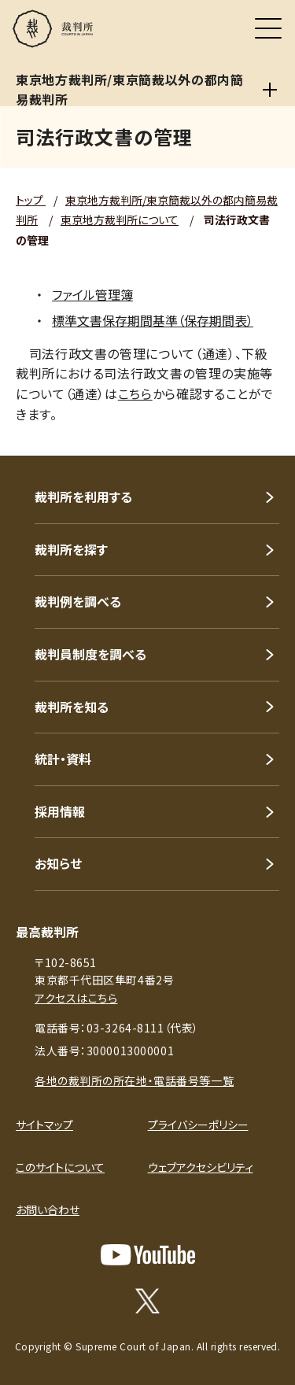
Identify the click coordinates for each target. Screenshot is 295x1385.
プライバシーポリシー (198, 1124)
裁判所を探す (71, 549)
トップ (31, 200)
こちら (135, 393)
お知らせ (58, 863)
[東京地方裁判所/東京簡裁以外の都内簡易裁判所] (269, 90)
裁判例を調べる (78, 601)
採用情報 (60, 811)
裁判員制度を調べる (90, 653)
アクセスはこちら (76, 998)
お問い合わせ (47, 1209)
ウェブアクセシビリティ (200, 1167)
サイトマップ (44, 1124)
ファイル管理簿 (92, 294)
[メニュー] (268, 28)
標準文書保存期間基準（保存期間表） (152, 320)
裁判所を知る (72, 706)
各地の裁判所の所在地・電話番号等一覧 (134, 1080)
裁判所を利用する (83, 496)
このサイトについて (60, 1167)
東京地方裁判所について (120, 219)
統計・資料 (63, 758)
